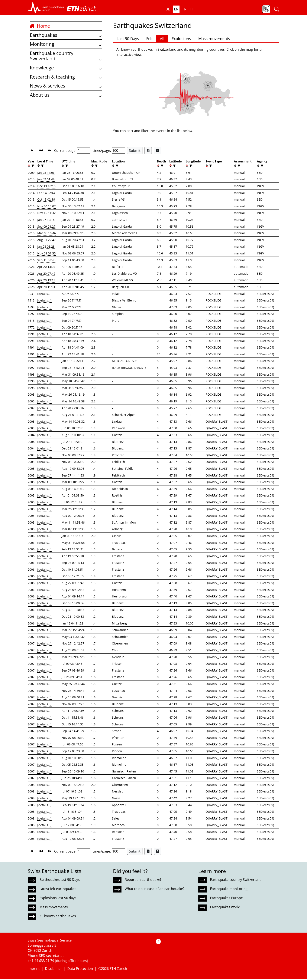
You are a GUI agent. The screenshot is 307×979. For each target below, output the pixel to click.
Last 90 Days (128, 38)
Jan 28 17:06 (46, 173)
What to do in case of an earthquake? (154, 888)
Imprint (34, 968)
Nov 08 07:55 (46, 253)
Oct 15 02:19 (46, 199)
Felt (149, 38)
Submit (134, 150)
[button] (46, 7)
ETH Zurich (118, 968)
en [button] (176, 9)
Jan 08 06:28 (46, 246)
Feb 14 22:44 (46, 193)
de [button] (167, 9)
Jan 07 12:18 (46, 220)
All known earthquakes (57, 916)
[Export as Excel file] (148, 150)
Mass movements (214, 38)
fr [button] (184, 9)
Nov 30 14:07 (46, 206)
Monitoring (66, 44)
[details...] (44, 294)
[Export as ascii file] (157, 150)
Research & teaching (66, 76)
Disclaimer (53, 968)
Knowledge (66, 67)
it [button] (191, 9)
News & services (66, 85)
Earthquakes (66, 35)
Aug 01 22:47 (46, 240)
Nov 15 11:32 (46, 213)
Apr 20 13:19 (46, 280)
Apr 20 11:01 (46, 287)
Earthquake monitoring (229, 888)
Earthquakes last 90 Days (59, 879)
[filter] (32, 166)
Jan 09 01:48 (46, 179)
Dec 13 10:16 (46, 186)
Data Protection (80, 968)
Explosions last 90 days (57, 898)
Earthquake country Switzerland (66, 56)
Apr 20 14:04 (46, 267)
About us (66, 95)
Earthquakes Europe (226, 898)
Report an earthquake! (143, 879)
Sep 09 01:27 (46, 226)
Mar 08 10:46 (46, 233)
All (162, 38)
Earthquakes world (225, 907)
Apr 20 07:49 (46, 273)
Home (40, 26)
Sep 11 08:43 (46, 260)
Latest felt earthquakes (57, 888)
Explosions (181, 38)
